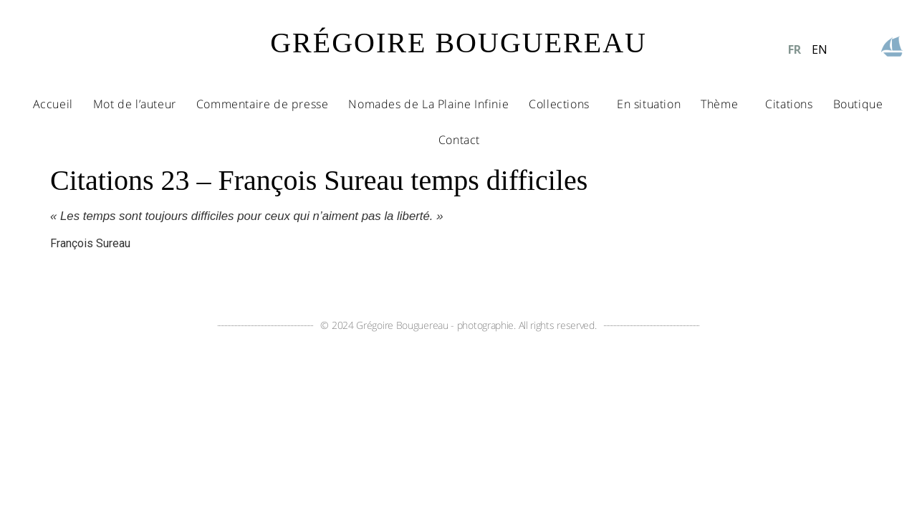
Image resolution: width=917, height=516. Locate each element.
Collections (563, 104)
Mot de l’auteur (134, 104)
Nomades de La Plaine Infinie (428, 104)
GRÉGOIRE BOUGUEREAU (458, 43)
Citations (788, 104)
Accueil (53, 104)
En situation (649, 104)
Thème (723, 104)
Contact (459, 140)
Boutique (858, 104)
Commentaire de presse (262, 104)
